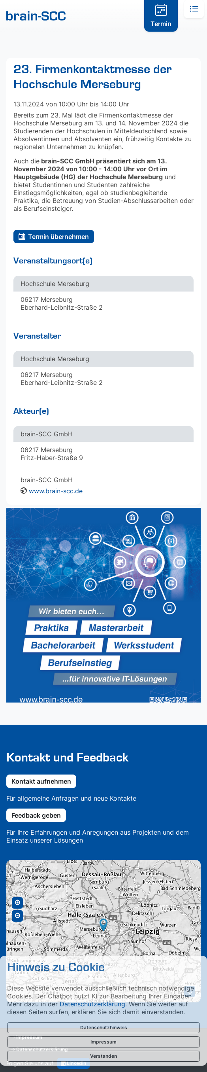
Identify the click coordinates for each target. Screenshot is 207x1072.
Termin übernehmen (54, 236)
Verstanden (103, 1056)
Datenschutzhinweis (103, 1027)
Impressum (103, 1041)
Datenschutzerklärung (92, 1004)
